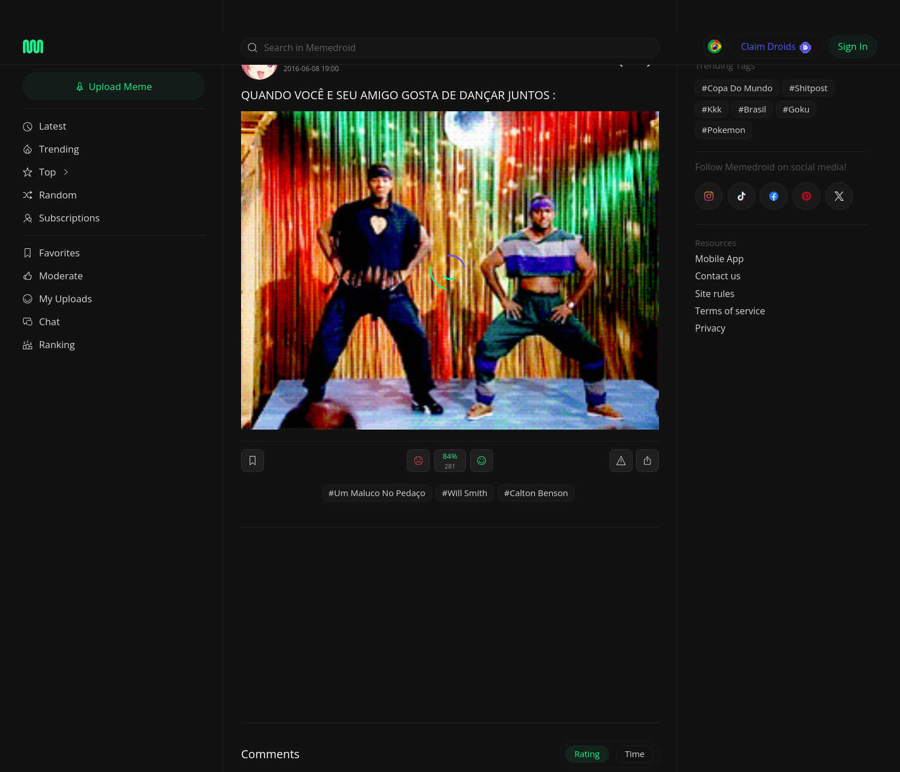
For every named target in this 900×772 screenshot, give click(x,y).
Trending (51, 119)
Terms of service (730, 281)
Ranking (49, 315)
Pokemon (726, 100)
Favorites (51, 223)
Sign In (853, 17)
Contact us (717, 246)
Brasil (755, 79)
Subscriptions (61, 188)
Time (635, 724)
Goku (798, 79)
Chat (41, 292)
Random (50, 165)
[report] (621, 431)
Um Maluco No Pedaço (379, 463)
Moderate (53, 246)
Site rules (715, 264)
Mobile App (719, 229)
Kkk (714, 79)
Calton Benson (539, 463)
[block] (647, 431)
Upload (113, 57)
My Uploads (57, 269)
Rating (587, 724)
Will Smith (468, 463)
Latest (44, 96)
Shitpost (811, 58)
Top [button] (47, 142)
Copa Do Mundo (740, 58)
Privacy (710, 299)
